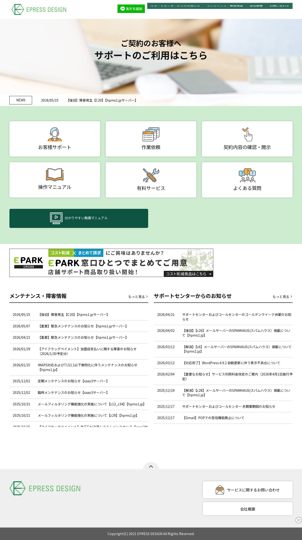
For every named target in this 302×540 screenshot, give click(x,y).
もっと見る (136, 296)
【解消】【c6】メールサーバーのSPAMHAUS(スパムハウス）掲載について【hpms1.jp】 (237, 349)
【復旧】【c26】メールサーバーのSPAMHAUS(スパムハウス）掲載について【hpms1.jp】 (236, 333)
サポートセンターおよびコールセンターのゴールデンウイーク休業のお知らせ (236, 317)
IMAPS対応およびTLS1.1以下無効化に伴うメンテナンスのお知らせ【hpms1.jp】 (87, 367)
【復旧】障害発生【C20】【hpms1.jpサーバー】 (102, 100)
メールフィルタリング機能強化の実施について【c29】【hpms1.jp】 (88, 415)
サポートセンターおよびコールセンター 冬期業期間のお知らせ (228, 406)
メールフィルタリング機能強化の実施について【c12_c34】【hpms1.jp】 (92, 404)
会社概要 (256, 9)
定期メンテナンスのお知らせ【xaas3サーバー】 (73, 381)
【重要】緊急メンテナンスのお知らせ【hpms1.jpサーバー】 (83, 326)
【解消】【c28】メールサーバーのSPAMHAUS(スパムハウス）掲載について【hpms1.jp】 (236, 392)
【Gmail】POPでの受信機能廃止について (213, 417)
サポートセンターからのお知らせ (175, 9)
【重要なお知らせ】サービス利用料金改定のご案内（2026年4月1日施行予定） (237, 376)
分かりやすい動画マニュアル (78, 219)
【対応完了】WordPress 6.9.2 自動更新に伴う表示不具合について (231, 362)
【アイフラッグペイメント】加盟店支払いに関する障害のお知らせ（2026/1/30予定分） (87, 351)
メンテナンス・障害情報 (225, 9)
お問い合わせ (279, 9)
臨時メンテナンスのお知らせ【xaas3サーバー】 (73, 392)
